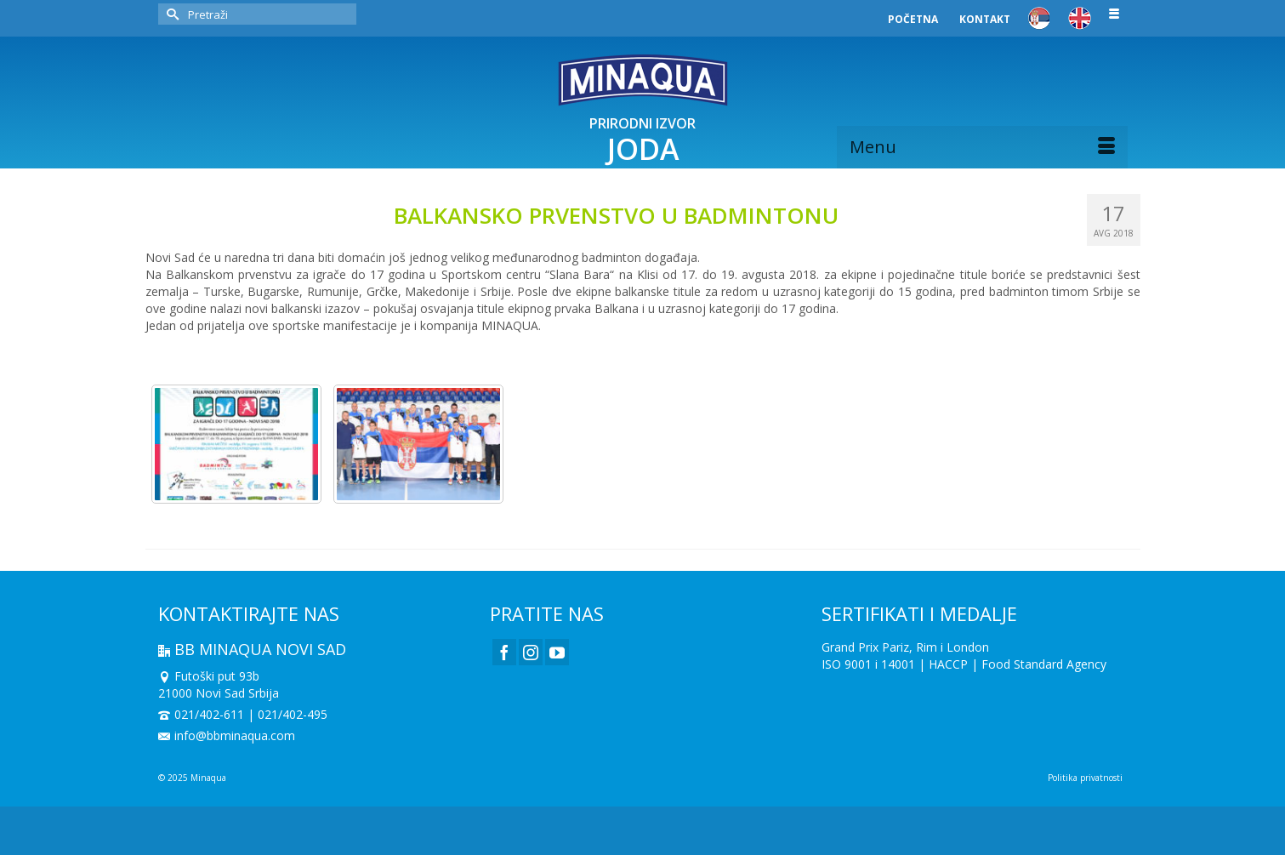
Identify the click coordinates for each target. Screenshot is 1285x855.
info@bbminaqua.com (226, 735)
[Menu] (982, 147)
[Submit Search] (171, 14)
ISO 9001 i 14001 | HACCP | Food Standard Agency (964, 664)
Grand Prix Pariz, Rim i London (905, 647)
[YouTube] (557, 652)
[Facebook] (504, 652)
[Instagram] (531, 652)
